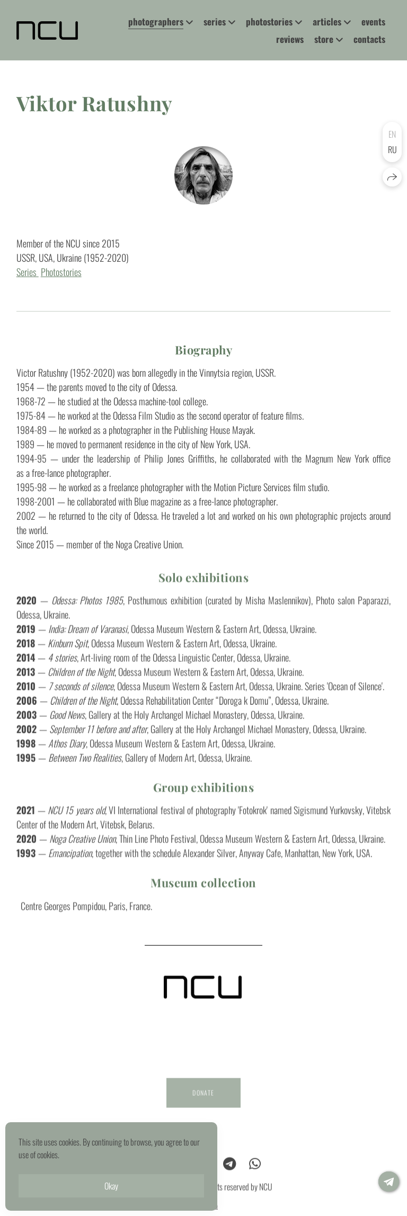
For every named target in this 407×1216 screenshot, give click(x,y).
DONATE (203, 1099)
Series (27, 272)
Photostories (61, 272)
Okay (111, 1185)
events (373, 21)
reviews (290, 39)
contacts (369, 39)
